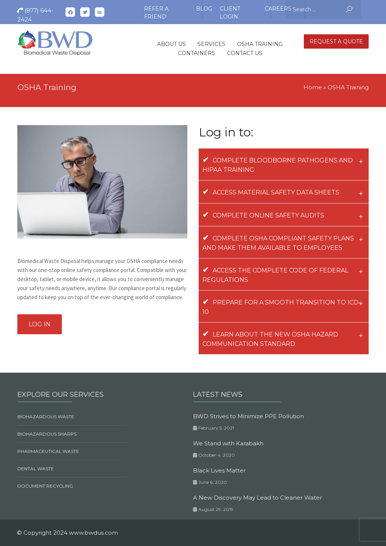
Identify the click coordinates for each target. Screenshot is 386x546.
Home (312, 87)
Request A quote (336, 41)
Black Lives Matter (219, 470)
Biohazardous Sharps (47, 434)
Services (211, 44)
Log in (40, 324)
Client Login (230, 9)
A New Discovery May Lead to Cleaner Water (257, 497)
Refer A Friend (156, 9)
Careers (278, 8)
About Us (171, 44)
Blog (204, 8)
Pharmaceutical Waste (48, 451)
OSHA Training (260, 44)
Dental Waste (35, 468)
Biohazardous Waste (45, 416)
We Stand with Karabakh (228, 443)
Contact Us (244, 53)
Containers (196, 53)
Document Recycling (45, 486)
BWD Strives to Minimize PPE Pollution (248, 416)
